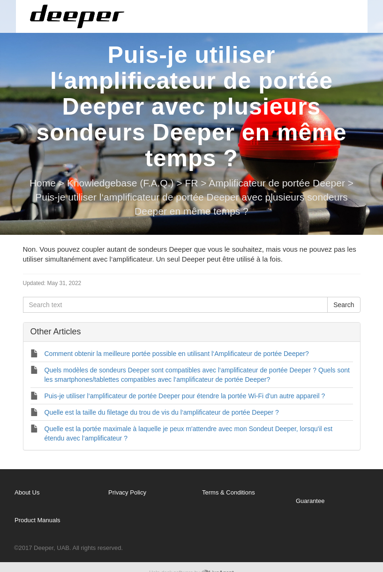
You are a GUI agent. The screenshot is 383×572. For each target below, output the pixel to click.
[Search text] (175, 305)
